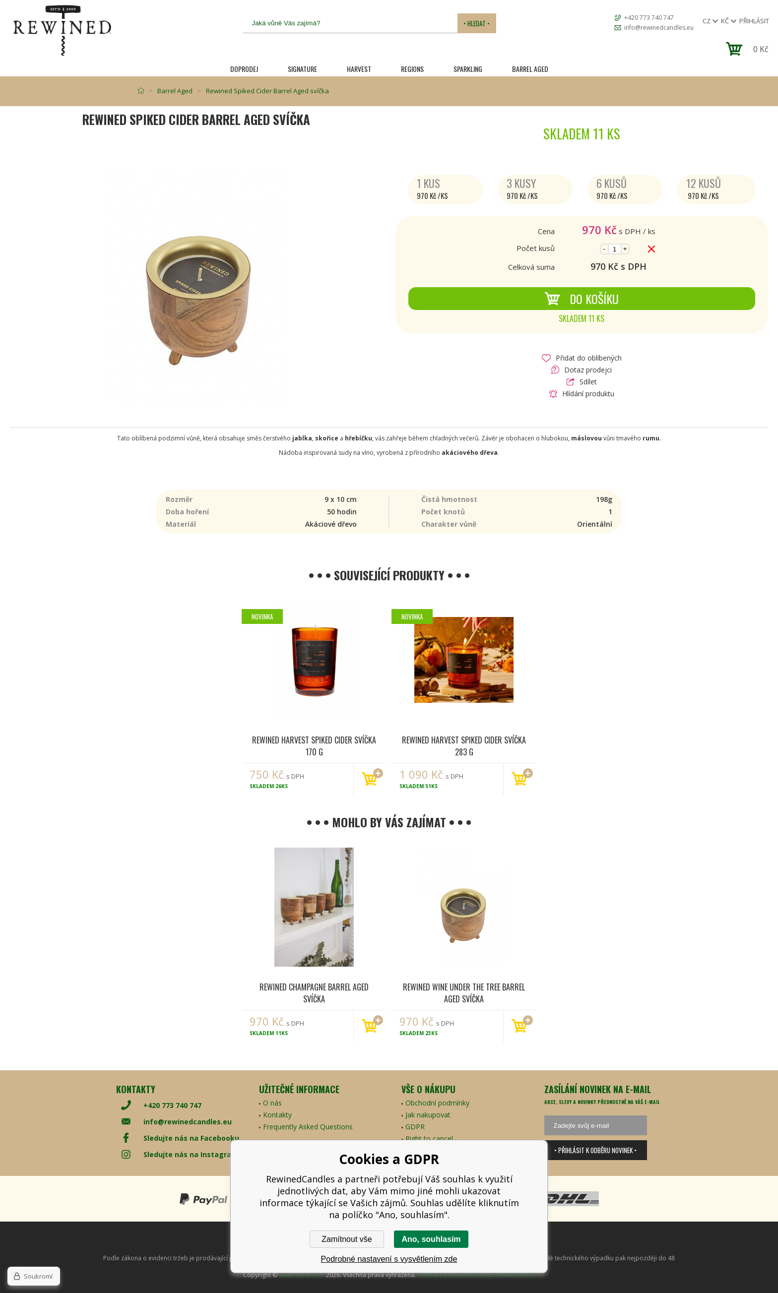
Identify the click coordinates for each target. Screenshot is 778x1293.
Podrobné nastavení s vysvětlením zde (389, 1259)
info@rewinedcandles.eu (659, 27)
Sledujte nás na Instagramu (193, 1154)
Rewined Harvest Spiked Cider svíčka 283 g (464, 745)
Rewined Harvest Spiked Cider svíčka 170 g (314, 745)
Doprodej (244, 68)
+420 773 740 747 (649, 17)
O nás (272, 1103)
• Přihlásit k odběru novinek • (595, 1150)
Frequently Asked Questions (308, 1126)
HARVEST (359, 68)
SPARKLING (468, 68)
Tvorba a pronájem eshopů (456, 1275)
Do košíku (581, 299)
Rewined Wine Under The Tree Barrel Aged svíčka (464, 992)
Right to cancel (429, 1138)
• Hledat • (476, 23)
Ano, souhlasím (430, 1239)
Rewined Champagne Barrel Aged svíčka (314, 992)
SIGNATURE (302, 68)
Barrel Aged (530, 68)
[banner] (62, 30)
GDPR (415, 1126)
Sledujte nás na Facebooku (191, 1138)
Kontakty (277, 1114)
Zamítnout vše (347, 1239)
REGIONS (412, 68)
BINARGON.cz (515, 1275)
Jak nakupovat (428, 1114)
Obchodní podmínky (437, 1103)
